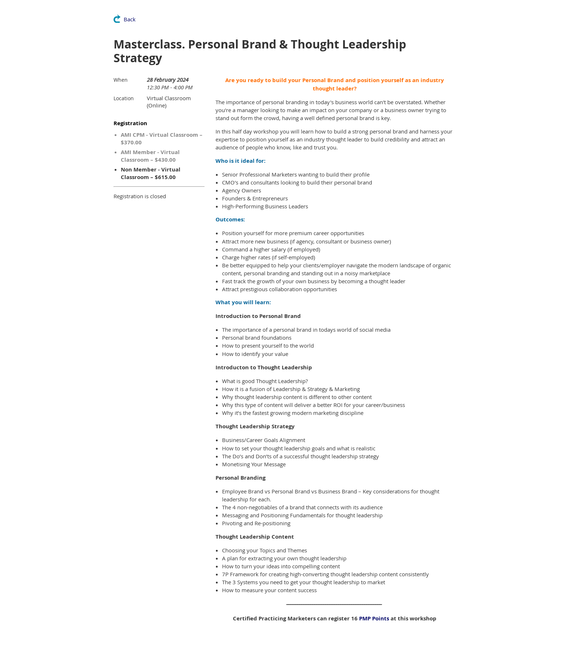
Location (124, 98)
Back (130, 19)
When (121, 79)
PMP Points (374, 618)
